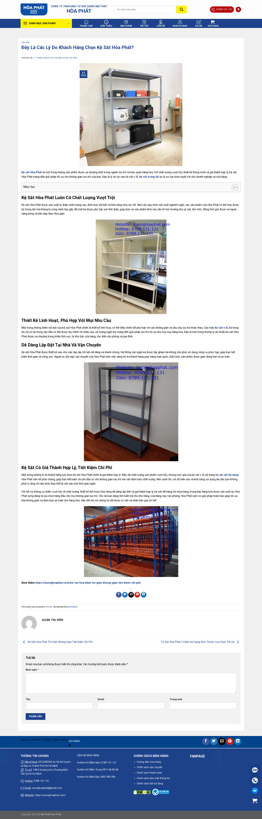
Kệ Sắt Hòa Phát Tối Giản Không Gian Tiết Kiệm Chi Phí (56, 642)
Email (101, 699)
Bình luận (32, 669)
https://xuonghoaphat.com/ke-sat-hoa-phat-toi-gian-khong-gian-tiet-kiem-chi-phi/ (88, 582)
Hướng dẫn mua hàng (149, 762)
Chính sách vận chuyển (149, 767)
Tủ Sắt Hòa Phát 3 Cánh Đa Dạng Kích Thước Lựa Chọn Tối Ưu (201, 642)
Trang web (176, 699)
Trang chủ (86, 23)
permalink (72, 606)
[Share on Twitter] (125, 595)
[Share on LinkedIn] (143, 595)
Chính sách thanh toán (149, 772)
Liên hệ (161, 23)
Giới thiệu (106, 23)
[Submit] (181, 9)
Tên (28, 699)
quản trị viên (70, 58)
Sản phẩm (126, 23)
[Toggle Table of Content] (233, 187)
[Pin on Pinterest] (137, 595)
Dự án (198, 23)
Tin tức (144, 23)
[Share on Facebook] (119, 595)
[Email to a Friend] (131, 595)
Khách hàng (180, 23)
